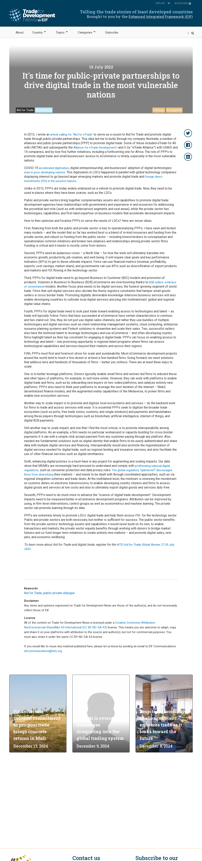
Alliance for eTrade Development (95, 147)
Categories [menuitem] (84, 32)
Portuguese (174, 110)
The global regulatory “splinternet (133, 470)
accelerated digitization (54, 168)
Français (158, 110)
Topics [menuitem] (60, 32)
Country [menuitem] (37, 32)
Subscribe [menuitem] (111, 32)
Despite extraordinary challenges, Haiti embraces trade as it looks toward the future (163, 725)
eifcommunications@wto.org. (43, 651)
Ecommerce (44, 110)
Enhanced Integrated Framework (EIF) (161, 16)
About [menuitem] (19, 32)
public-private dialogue (59, 593)
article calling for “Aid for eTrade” (71, 134)
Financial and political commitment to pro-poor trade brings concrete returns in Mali (37, 725)
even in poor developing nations (44, 172)
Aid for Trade (25, 110)
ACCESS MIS (183, 3)
